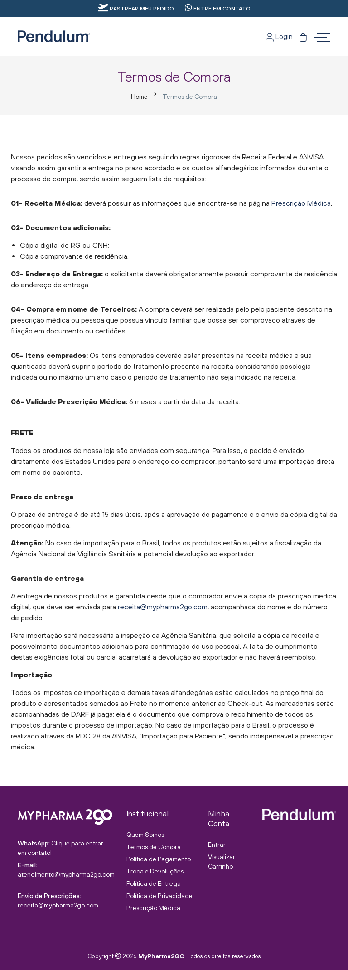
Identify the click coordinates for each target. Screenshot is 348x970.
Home (139, 96)
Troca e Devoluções (155, 871)
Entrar (217, 844)
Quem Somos (145, 834)
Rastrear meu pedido (136, 8)
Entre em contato (218, 8)
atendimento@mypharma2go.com (66, 874)
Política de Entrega (153, 883)
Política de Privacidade (159, 895)
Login (279, 36)
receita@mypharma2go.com (163, 607)
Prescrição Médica (301, 203)
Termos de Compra (153, 846)
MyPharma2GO (161, 956)
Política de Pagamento (158, 859)
